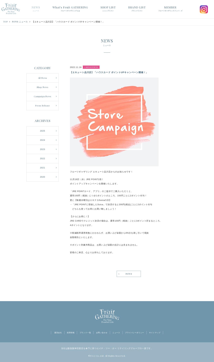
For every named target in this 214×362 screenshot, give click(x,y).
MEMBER (170, 8)
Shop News (42, 87)
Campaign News (42, 96)
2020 (42, 177)
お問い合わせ (101, 333)
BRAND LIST (137, 8)
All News (42, 78)
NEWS (36, 8)
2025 (42, 131)
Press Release (42, 105)
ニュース (116, 333)
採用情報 (70, 333)
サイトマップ (154, 333)
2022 (42, 158)
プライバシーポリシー (134, 333)
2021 (42, 167)
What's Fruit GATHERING (70, 8)
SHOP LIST (108, 8)
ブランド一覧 (85, 333)
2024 (42, 140)
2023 (42, 149)
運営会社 (58, 333)
